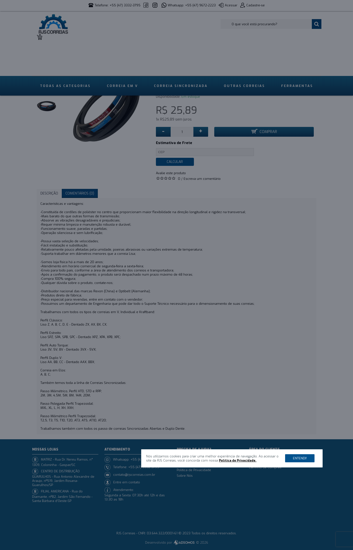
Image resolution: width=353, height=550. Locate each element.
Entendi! (300, 458)
